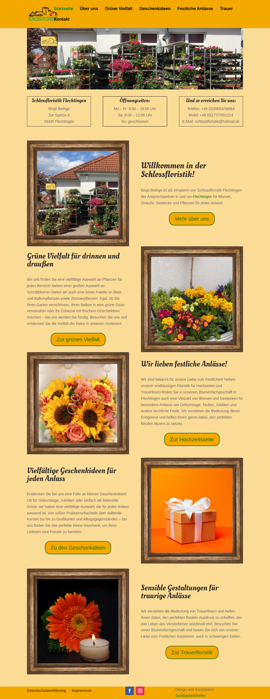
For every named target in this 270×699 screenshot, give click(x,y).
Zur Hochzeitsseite (192, 439)
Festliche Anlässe (195, 9)
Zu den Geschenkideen (78, 548)
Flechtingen (202, 196)
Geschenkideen (155, 9)
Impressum (81, 691)
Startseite (63, 9)
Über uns (89, 9)
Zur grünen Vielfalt (78, 339)
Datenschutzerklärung (46, 691)
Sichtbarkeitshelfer (190, 695)
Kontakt (62, 19)
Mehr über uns (192, 219)
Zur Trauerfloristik (192, 652)
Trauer (226, 9)
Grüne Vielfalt (118, 9)
